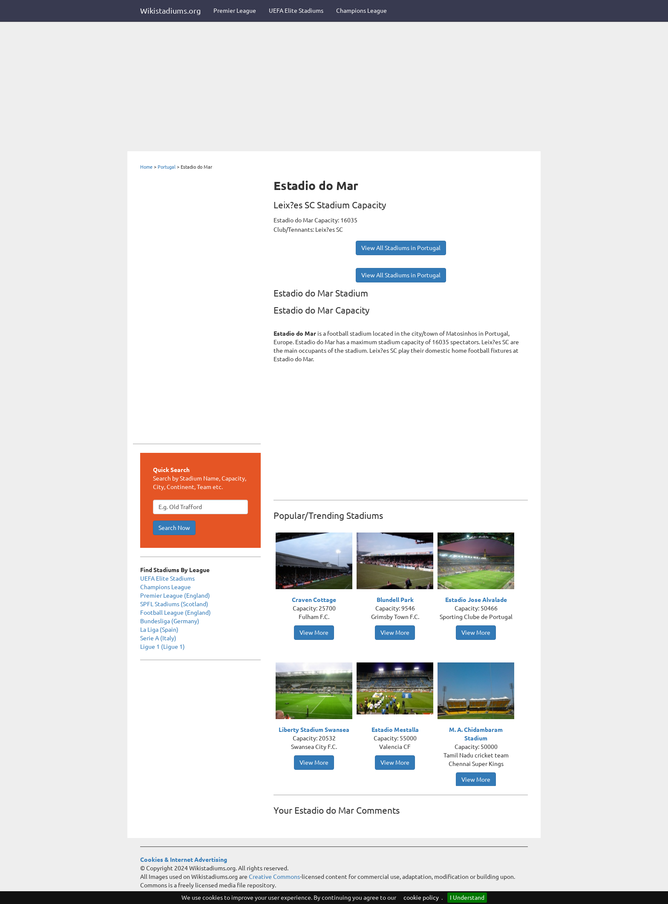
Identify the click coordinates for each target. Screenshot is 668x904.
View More (313, 632)
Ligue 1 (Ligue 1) (162, 646)
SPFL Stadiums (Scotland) (174, 604)
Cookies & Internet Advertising (183, 859)
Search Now (174, 527)
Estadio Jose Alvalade (476, 599)
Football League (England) (175, 612)
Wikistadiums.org (170, 10)
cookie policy (421, 897)
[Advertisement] (334, 87)
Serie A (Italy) (158, 638)
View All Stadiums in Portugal (401, 248)
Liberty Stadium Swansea (314, 729)
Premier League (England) (175, 595)
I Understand (467, 897)
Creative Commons (274, 876)
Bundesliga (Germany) (169, 621)
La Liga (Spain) (159, 629)
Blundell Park (395, 599)
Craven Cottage (314, 599)
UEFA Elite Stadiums (296, 10)
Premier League (234, 10)
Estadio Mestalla (395, 729)
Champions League (361, 10)
